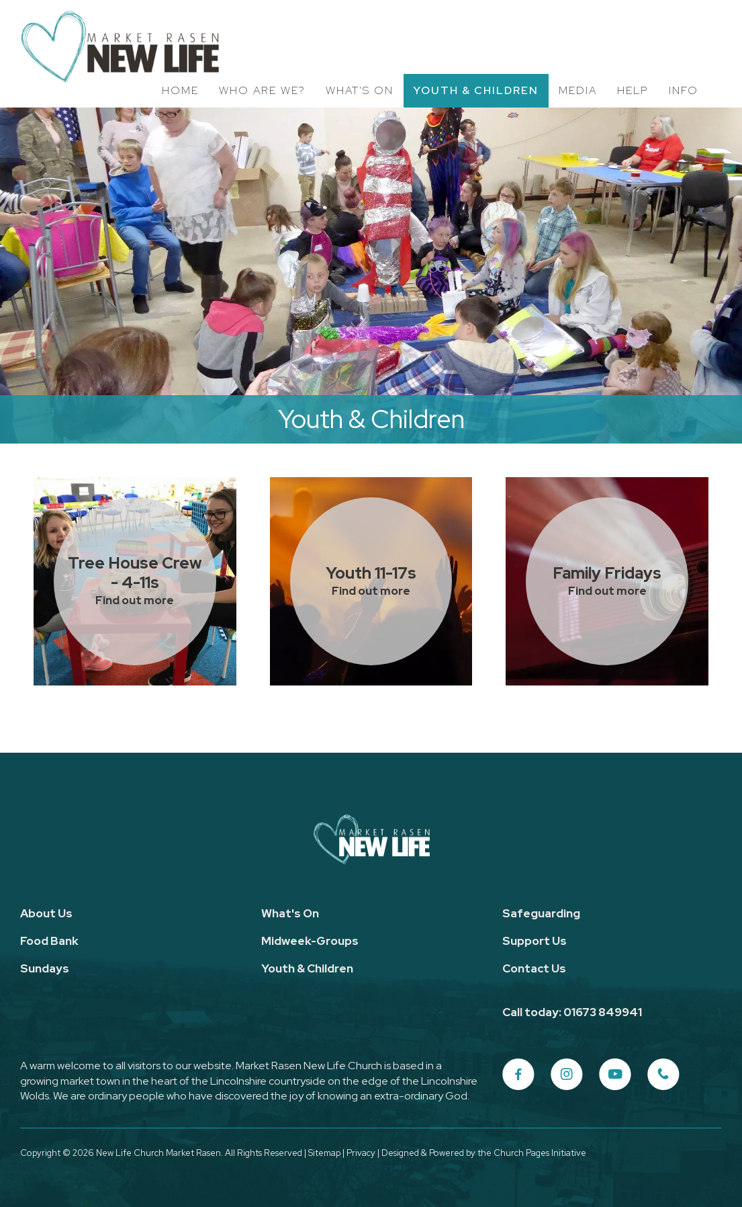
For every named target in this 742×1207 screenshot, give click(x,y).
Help (633, 90)
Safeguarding (541, 913)
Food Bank (49, 940)
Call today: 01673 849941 (572, 1012)
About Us (46, 913)
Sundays (44, 968)
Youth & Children (476, 90)
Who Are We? (262, 90)
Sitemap (324, 1153)
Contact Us (534, 968)
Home (180, 90)
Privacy (360, 1153)
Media (578, 90)
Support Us (534, 940)
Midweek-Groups (310, 940)
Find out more (134, 600)
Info (683, 90)
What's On (359, 90)
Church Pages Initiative (540, 1153)
